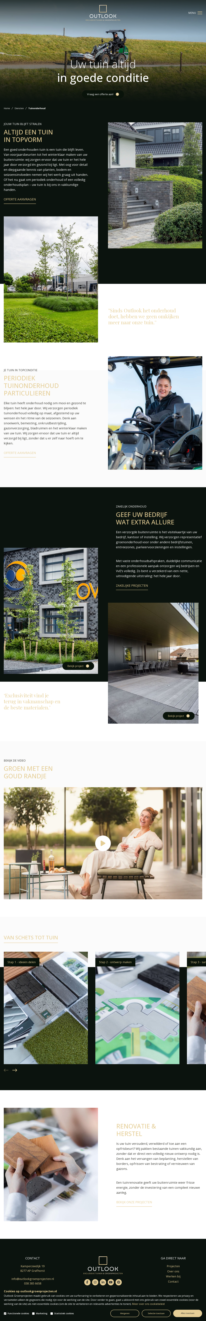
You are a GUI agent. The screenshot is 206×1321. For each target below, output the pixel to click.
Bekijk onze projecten (134, 1211)
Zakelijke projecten (132, 592)
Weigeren (125, 1313)
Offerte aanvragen (20, 205)
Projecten (173, 1266)
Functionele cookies (18, 1313)
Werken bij (173, 1276)
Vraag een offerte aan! (100, 94)
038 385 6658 (32, 1283)
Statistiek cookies (64, 1313)
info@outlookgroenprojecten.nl (32, 1279)
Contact (173, 1281)
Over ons (173, 1271)
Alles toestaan (187, 1313)
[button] (14, 1079)
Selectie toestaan (156, 1313)
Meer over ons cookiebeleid (148, 1304)
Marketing (41, 1313)
